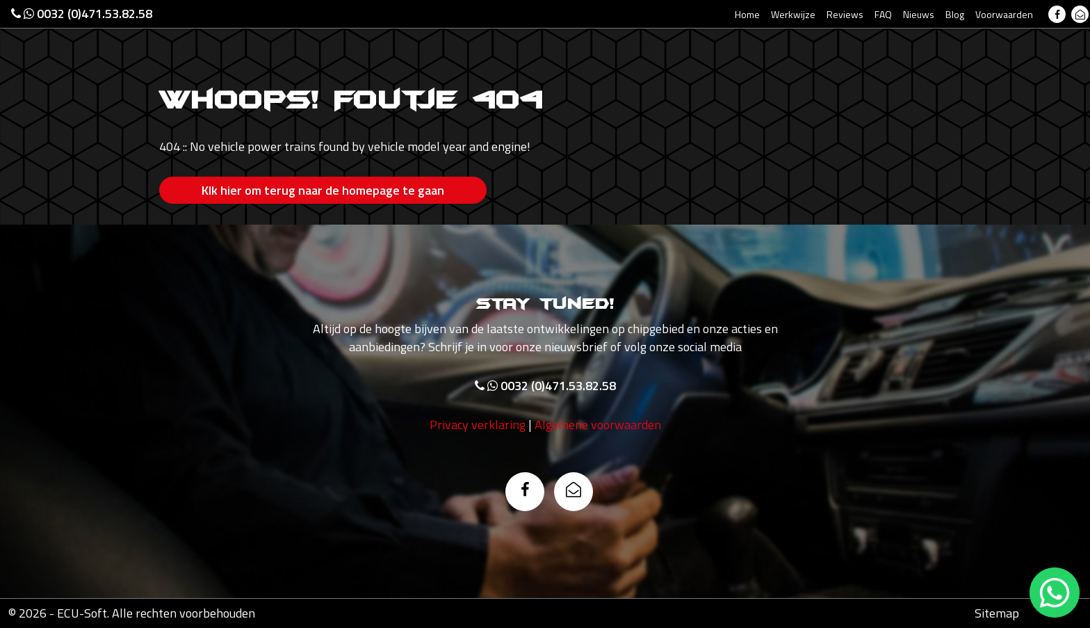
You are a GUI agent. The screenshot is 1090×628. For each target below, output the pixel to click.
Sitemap (997, 613)
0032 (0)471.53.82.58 (81, 13)
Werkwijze (793, 14)
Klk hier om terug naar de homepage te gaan (323, 190)
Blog (954, 14)
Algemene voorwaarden (598, 424)
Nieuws (918, 14)
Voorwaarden (1004, 14)
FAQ (883, 14)
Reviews (845, 14)
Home (747, 14)
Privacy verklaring (478, 424)
